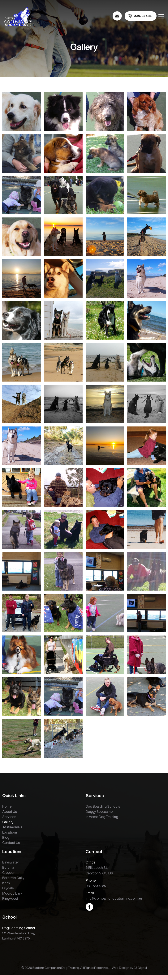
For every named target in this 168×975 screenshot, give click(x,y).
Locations (10, 832)
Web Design (120, 967)
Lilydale (8, 888)
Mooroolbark (12, 893)
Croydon (8, 872)
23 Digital (140, 967)
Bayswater (10, 862)
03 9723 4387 (96, 885)
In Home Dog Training (102, 816)
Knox (6, 883)
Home (7, 806)
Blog (5, 837)
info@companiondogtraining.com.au (114, 898)
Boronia (8, 867)
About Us (9, 811)
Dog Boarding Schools (103, 806)
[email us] (117, 16)
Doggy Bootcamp (99, 811)
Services (9, 816)
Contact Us (11, 842)
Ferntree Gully (13, 877)
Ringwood (10, 898)
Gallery (7, 822)
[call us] (141, 16)
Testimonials (12, 827)
